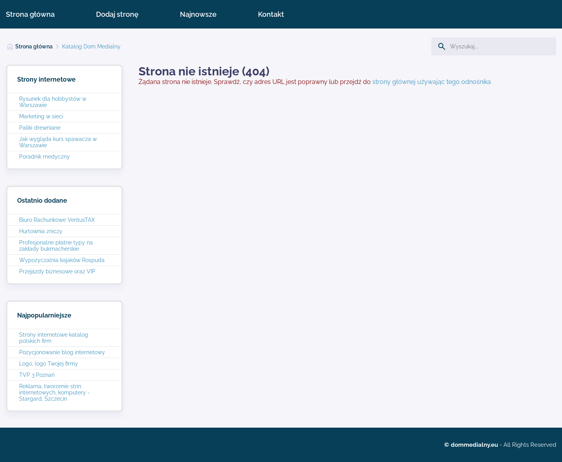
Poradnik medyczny (44, 156)
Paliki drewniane (39, 128)
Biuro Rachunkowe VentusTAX (57, 220)
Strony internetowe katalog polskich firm (53, 338)
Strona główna (30, 14)
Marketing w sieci (41, 116)
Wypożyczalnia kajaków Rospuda (62, 260)
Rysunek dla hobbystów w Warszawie (52, 102)
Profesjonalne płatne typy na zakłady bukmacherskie (56, 245)
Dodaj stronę (117, 14)
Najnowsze (198, 14)
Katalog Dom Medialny (91, 46)
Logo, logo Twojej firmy (48, 363)
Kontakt (271, 14)
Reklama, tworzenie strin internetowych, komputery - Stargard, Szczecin (54, 392)
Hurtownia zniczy (40, 231)
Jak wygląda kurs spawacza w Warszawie (58, 142)
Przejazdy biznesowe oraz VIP (57, 271)
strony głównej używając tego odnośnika (431, 82)
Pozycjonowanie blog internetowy (62, 352)
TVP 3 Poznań (37, 375)
